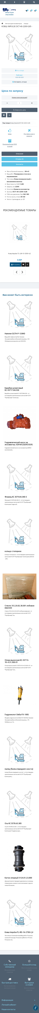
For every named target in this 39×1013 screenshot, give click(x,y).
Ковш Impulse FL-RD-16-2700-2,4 (19, 932)
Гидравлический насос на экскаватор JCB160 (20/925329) (19, 443)
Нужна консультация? (19, 97)
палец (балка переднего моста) (19, 769)
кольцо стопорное (13, 551)
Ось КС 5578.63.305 (13, 823)
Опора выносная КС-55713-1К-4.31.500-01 (17, 661)
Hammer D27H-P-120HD (15, 333)
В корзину (15, 264)
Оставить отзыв (20, 82)
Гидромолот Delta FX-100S (17, 714)
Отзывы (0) (19, 159)
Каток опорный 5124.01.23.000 (18, 878)
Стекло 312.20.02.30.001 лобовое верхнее (19, 607)
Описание (19, 154)
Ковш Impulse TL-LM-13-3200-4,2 (19, 253)
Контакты (19, 164)
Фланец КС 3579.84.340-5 (16, 497)
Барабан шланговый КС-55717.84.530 (14, 389)
